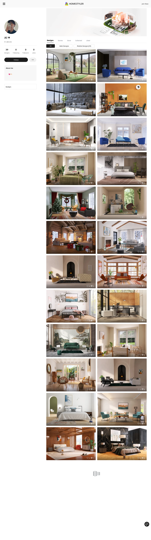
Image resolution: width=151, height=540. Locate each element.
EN (126, 3)
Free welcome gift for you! (106, 9)
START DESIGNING (140, 3)
